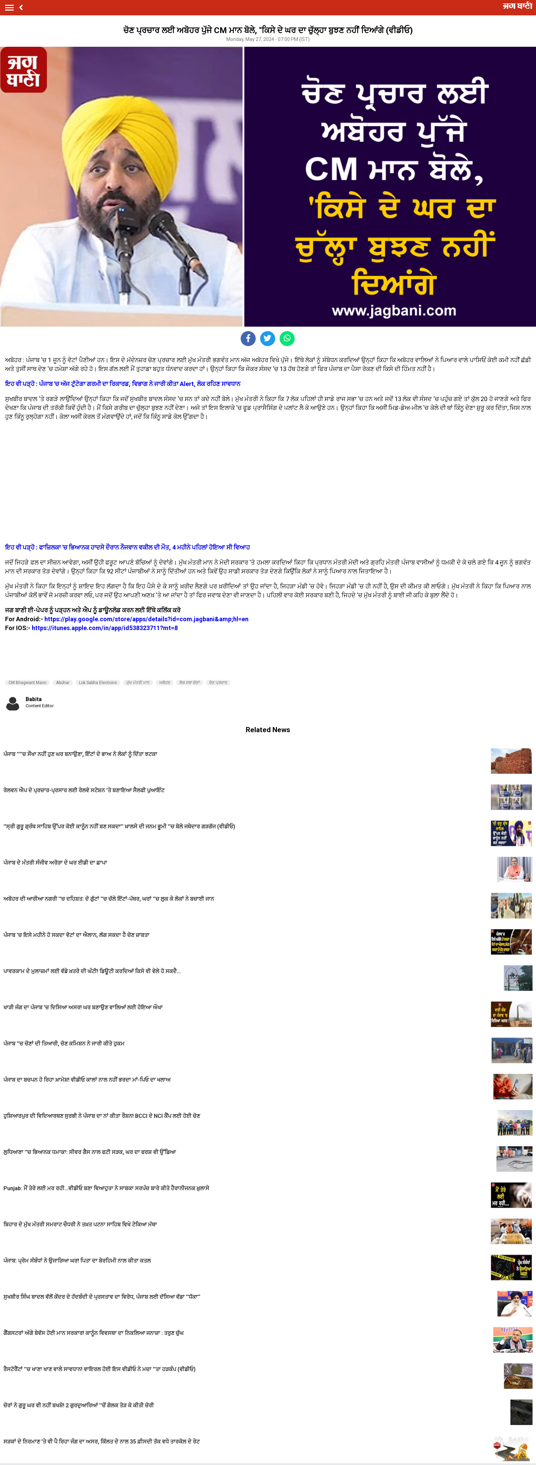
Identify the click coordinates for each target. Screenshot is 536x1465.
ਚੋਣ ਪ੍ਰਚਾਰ (218, 682)
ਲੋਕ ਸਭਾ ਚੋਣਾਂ (189, 682)
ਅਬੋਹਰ (164, 682)
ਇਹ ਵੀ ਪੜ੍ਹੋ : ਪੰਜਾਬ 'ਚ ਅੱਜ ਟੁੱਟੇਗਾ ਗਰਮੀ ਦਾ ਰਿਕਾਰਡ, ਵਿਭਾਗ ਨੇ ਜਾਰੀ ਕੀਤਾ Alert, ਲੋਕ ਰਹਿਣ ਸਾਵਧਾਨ (122, 383)
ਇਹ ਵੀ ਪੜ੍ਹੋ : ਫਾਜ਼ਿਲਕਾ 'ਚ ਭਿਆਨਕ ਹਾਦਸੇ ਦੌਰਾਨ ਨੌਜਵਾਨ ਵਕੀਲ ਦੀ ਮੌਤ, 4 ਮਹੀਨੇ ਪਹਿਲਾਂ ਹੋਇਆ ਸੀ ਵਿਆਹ (127, 547)
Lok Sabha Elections (98, 682)
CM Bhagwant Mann (27, 682)
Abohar (62, 682)
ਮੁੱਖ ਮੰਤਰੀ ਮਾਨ (138, 682)
